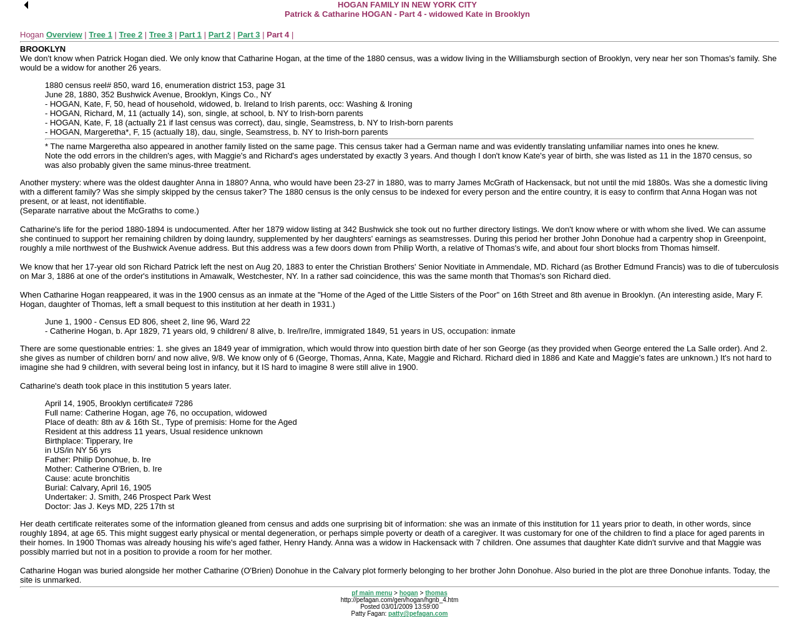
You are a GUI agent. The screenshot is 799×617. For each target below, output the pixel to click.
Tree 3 (161, 34)
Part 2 (219, 34)
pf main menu (371, 593)
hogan (409, 593)
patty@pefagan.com (418, 613)
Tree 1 (100, 34)
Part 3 (248, 34)
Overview (64, 34)
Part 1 (190, 34)
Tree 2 (131, 34)
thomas (436, 593)
